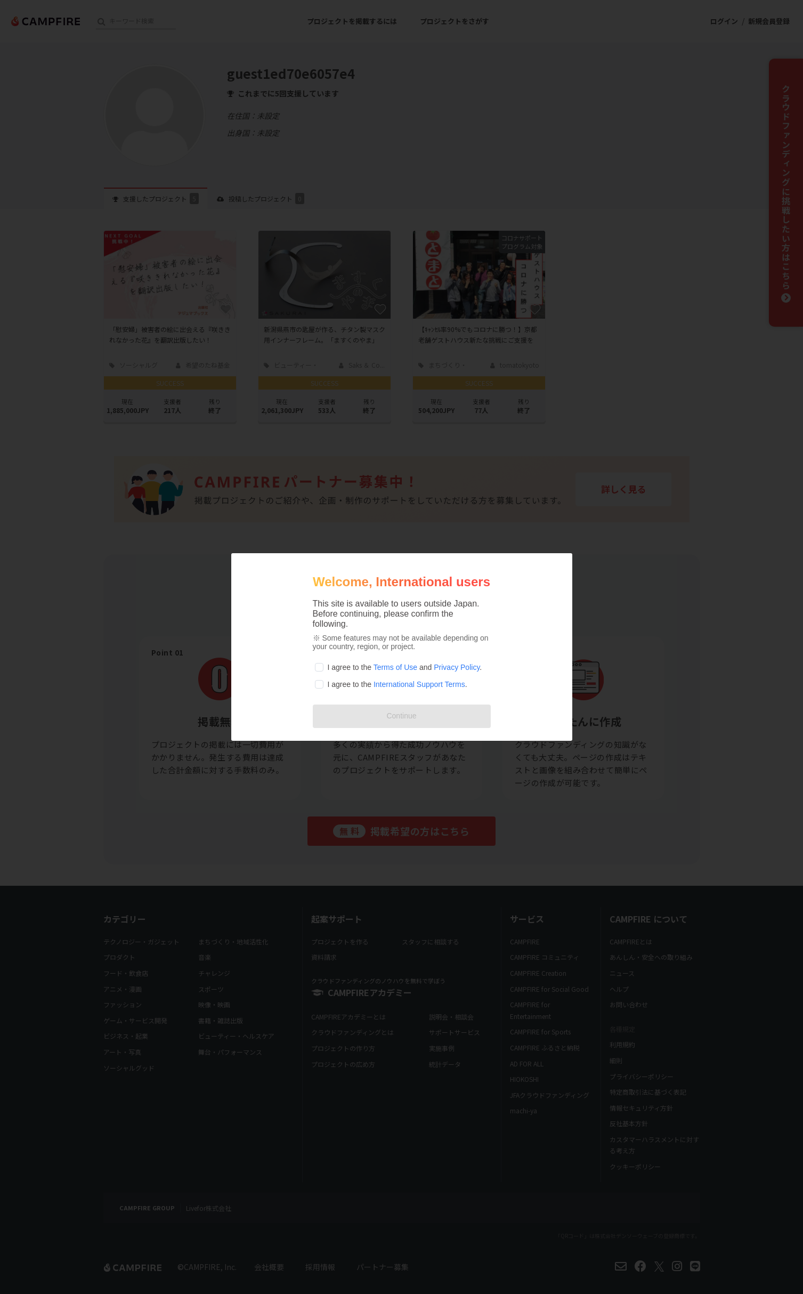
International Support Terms (419, 684)
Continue (401, 715)
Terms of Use (395, 667)
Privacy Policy (457, 667)
